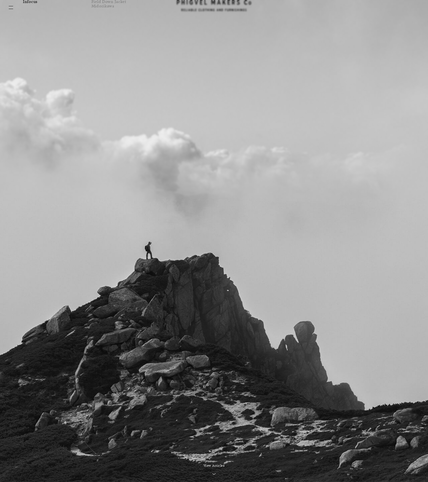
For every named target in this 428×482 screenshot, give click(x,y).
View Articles (214, 466)
